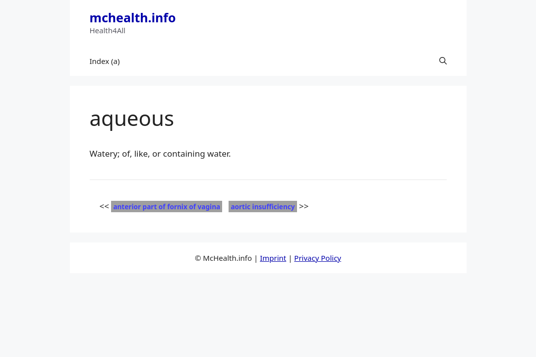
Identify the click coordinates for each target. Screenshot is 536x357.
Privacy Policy (317, 258)
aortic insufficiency (263, 206)
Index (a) (105, 61)
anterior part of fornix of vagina (166, 206)
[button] (443, 61)
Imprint (273, 258)
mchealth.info (133, 17)
